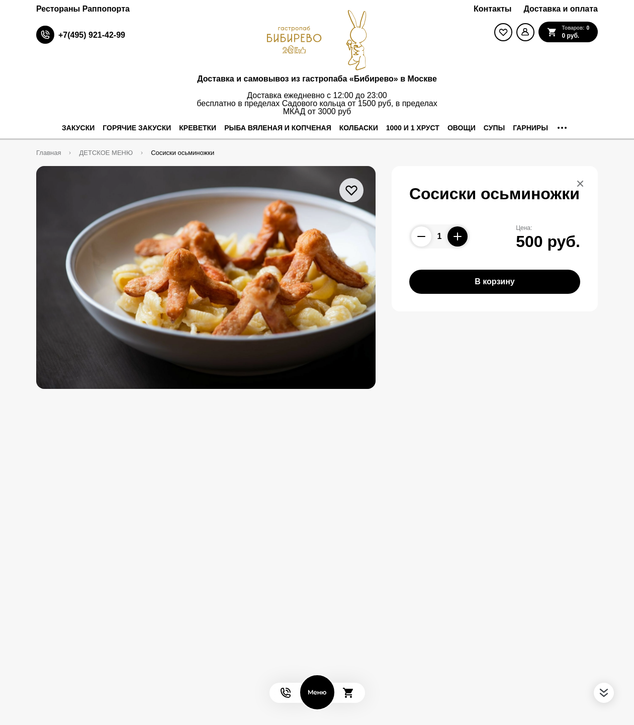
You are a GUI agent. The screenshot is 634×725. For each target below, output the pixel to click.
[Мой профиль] (525, 32)
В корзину (494, 281)
